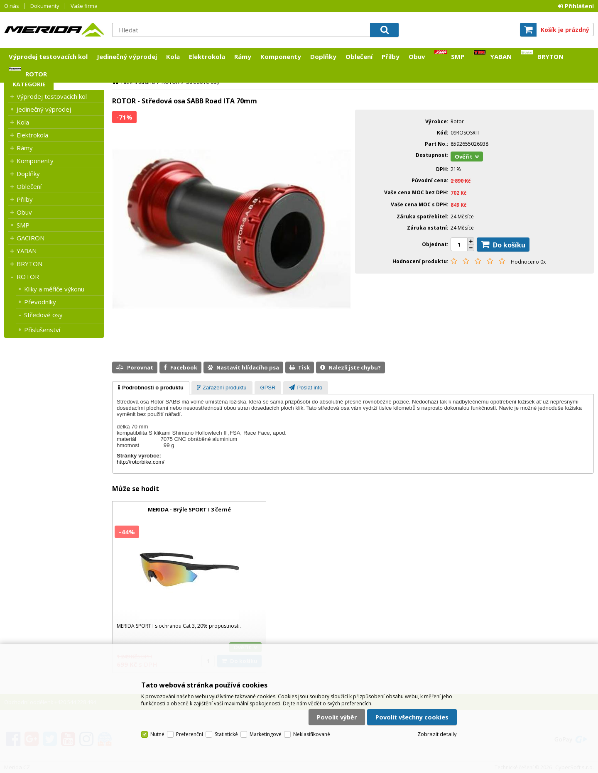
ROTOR (36, 74)
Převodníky (40, 302)
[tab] (150, 387)
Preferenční (189, 734)
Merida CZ (54, 29)
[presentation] (151, 388)
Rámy (242, 56)
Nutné (157, 734)
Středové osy (43, 315)
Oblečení (359, 56)
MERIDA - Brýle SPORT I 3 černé (189, 509)
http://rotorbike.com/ (140, 462)
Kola (173, 56)
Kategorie (29, 84)
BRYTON (550, 56)
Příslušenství (42, 329)
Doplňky (323, 56)
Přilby (390, 56)
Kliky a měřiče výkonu (54, 289)
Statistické (226, 734)
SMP (457, 56)
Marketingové (266, 734)
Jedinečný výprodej (127, 56)
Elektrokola (207, 56)
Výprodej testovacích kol (48, 56)
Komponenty (280, 56)
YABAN (501, 56)
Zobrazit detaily (437, 734)
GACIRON (30, 238)
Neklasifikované (311, 734)
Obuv (417, 56)
